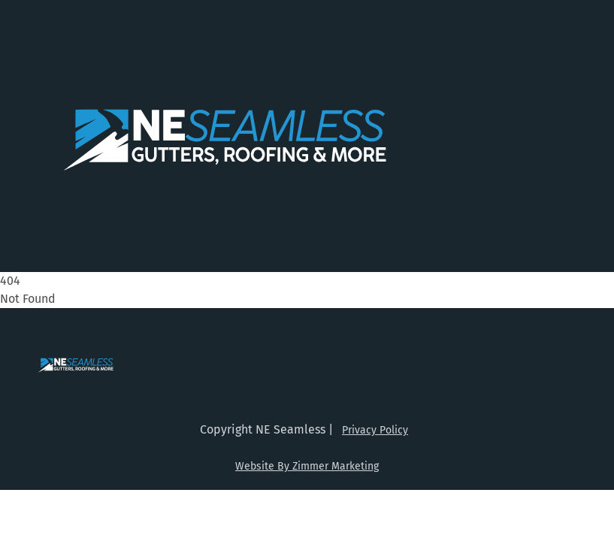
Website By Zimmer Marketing (307, 466)
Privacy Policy (375, 430)
